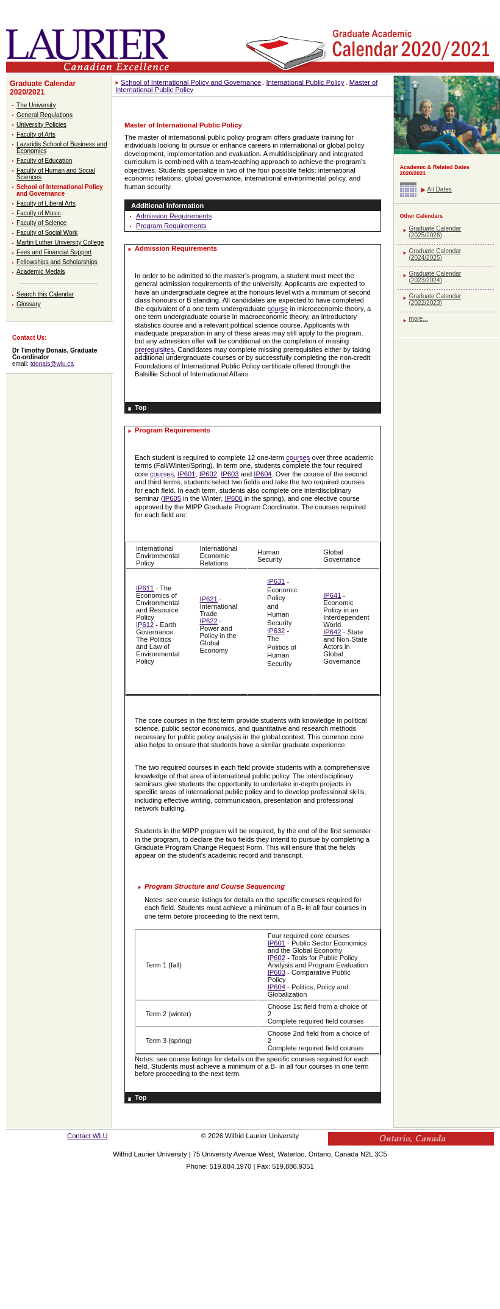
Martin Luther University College (60, 242)
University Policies (41, 124)
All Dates (439, 189)
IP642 (332, 632)
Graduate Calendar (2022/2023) (435, 299)
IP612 (145, 624)
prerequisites (154, 349)
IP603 (229, 474)
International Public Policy (305, 82)
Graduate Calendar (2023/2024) (435, 277)
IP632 (276, 630)
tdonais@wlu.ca (52, 363)
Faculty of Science (41, 223)
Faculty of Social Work (46, 232)
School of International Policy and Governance (59, 190)
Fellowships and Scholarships (57, 262)
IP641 (332, 595)
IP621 (209, 599)
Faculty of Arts (35, 134)
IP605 (172, 498)
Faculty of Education (44, 160)
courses (298, 457)
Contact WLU (87, 1135)
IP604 (262, 474)
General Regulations (44, 115)
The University (35, 105)
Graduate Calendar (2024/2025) (435, 254)
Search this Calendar (45, 294)
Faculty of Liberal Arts (46, 203)
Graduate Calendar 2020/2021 (43, 87)
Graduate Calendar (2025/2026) (435, 231)
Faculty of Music (38, 213)
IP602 (208, 474)
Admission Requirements (174, 216)
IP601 (186, 474)
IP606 (233, 498)
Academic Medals (40, 271)
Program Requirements (171, 225)
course (278, 308)
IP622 (209, 621)
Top (141, 407)
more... (418, 318)
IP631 (276, 581)
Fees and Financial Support (53, 252)
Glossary (28, 304)
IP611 (145, 588)
